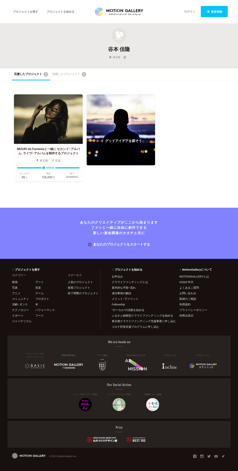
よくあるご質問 (189, 287)
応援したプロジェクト (31, 74)
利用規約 (185, 304)
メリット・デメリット (125, 299)
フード (39, 315)
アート (39, 282)
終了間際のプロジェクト (82, 293)
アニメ (16, 293)
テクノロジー (20, 310)
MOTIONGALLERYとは (194, 276)
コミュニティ (20, 299)
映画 (15, 282)
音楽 (38, 287)
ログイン (189, 11)
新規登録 (214, 11)
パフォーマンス (45, 310)
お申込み (117, 276)
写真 (15, 287)
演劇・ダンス (20, 304)
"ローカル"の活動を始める (128, 310)
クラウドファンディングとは (130, 282)
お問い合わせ (187, 293)
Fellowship (118, 304)
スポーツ (17, 315)
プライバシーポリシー (193, 310)
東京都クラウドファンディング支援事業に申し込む (141, 321)
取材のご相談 (187, 299)
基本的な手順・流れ (124, 287)
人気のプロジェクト (80, 282)
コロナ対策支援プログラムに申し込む (135, 327)
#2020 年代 (186, 282)
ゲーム (39, 293)
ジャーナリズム (22, 321)
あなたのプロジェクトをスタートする (119, 244)
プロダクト (42, 299)
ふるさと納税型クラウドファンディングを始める (141, 315)
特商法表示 (186, 315)
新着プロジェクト (79, 287)
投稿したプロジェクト (69, 74)
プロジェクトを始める (60, 11)
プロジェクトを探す (25, 11)
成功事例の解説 (121, 293)
